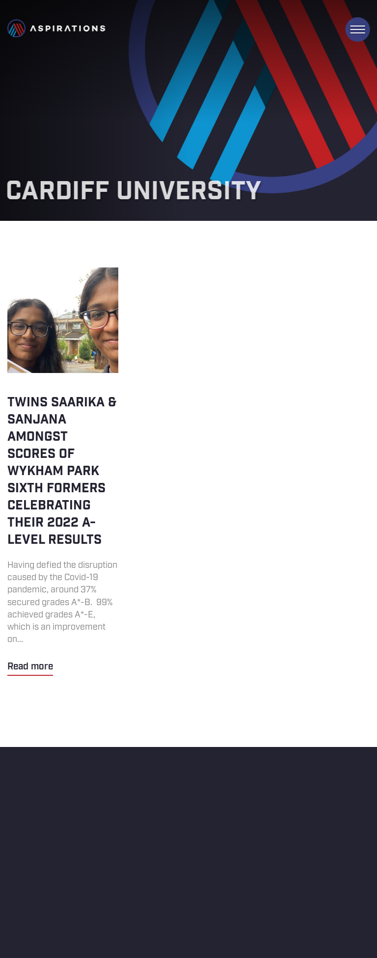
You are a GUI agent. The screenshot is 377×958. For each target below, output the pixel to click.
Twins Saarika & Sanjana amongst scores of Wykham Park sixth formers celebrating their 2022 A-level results (62, 470)
